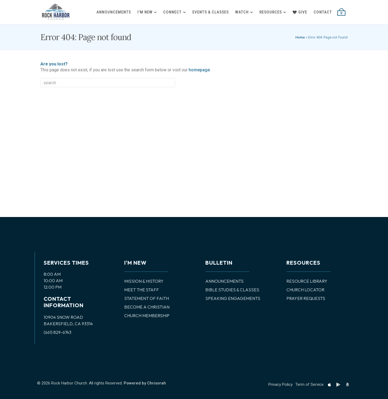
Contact (323, 12)
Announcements (113, 12)
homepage (199, 69)
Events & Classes (210, 12)
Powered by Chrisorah (145, 383)
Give (300, 12)
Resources (270, 12)
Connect (172, 12)
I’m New (145, 12)
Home (300, 37)
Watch (242, 12)
